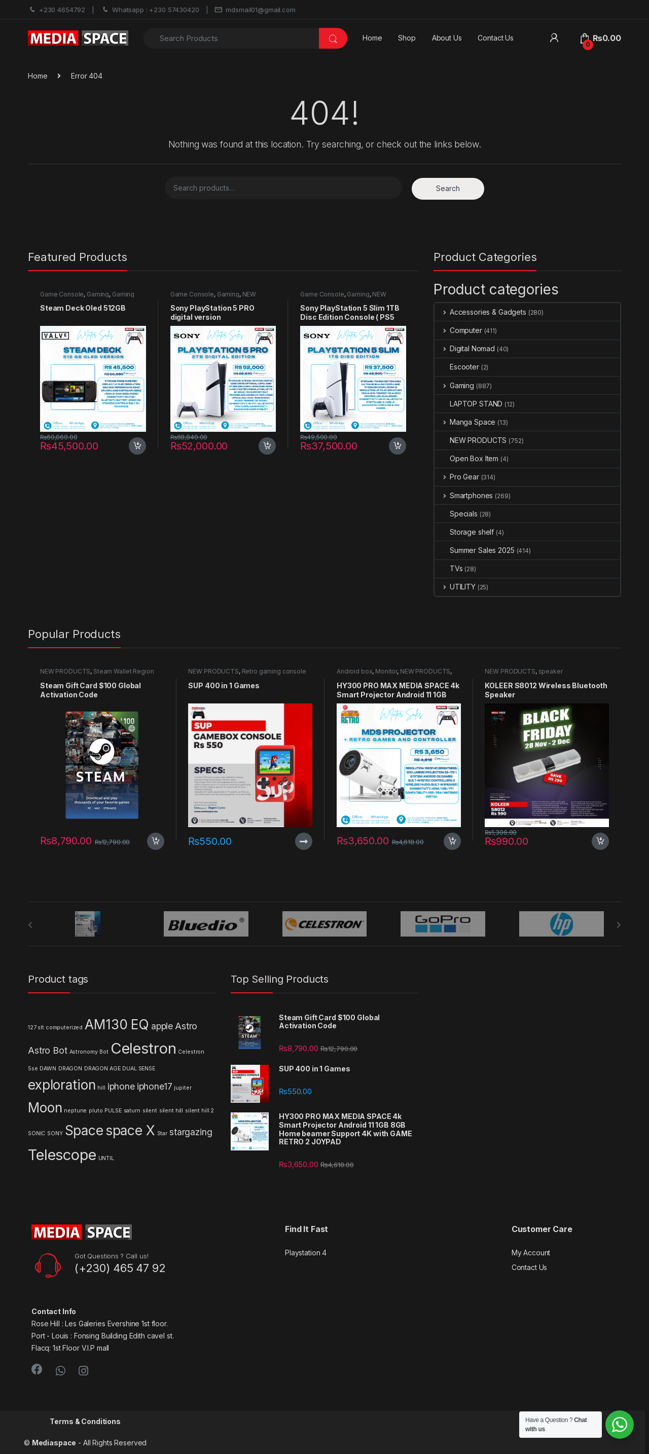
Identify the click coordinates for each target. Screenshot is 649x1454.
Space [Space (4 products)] (84, 1130)
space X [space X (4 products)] (130, 1130)
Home (372, 37)
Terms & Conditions (85, 1421)
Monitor (386, 671)
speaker (550, 671)
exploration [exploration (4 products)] (61, 1085)
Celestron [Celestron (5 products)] (143, 1048)
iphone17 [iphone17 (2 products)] (154, 1086)
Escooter (457, 366)
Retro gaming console (274, 671)
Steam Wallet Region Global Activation (97, 674)
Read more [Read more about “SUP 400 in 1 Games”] (303, 841)
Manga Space (465, 422)
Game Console (62, 294)
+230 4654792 (56, 10)
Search (448, 188)
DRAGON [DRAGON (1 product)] (70, 1068)
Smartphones (464, 495)
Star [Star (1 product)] (162, 1133)
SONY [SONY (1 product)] (54, 1133)
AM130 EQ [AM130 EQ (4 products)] (117, 1024)
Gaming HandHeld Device (87, 297)
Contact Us (496, 37)
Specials (456, 513)
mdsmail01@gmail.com (254, 10)
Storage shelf (464, 532)
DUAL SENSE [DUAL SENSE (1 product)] (138, 1068)
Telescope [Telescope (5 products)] (62, 1155)
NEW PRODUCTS (471, 440)
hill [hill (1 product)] (101, 1088)
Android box (354, 671)
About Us (447, 37)
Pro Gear (457, 476)
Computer (458, 330)
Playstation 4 (306, 1252)
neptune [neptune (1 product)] (75, 1110)
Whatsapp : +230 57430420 (150, 10)
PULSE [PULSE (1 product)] (112, 1110)
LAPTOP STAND (468, 403)
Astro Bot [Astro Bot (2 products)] (47, 1050)
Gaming (98, 294)
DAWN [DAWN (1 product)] (48, 1068)
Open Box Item (466, 458)
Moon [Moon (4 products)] (45, 1107)
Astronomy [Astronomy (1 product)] (83, 1052)
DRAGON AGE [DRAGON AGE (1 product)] (102, 1068)
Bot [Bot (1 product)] (104, 1052)
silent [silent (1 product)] (149, 1110)
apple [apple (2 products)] (162, 1026)
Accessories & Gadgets (480, 312)
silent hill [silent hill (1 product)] (171, 1110)
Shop (406, 37)
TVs (449, 568)
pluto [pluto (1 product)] (95, 1110)
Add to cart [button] (137, 446)
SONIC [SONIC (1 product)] (36, 1133)
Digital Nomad (465, 348)
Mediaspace (54, 1442)
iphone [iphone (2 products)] (121, 1086)
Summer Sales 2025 (475, 550)
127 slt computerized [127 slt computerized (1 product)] (55, 1027)
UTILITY (455, 586)
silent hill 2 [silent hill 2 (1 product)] (199, 1110)
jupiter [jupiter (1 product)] (182, 1088)
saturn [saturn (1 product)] (132, 1110)
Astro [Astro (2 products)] (186, 1026)
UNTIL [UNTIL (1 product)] (106, 1158)
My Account (531, 1252)
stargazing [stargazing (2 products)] (190, 1132)
